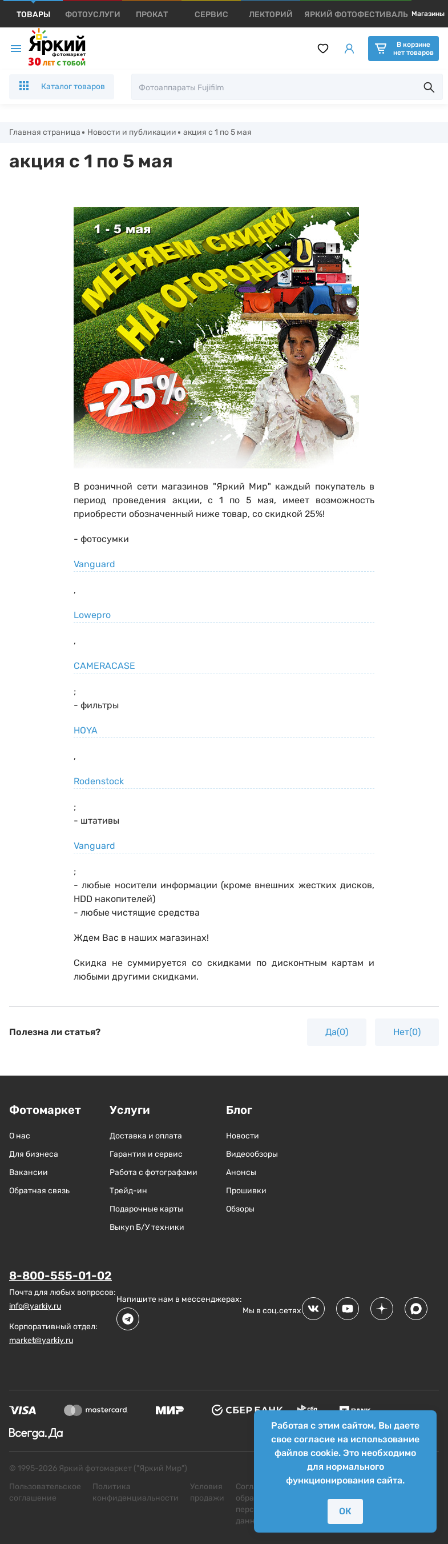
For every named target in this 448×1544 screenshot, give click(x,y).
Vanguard (94, 564)
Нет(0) (407, 1031)
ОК (345, 1511)
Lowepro (92, 614)
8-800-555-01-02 (60, 1275)
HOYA (86, 730)
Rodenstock (99, 781)
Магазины (428, 14)
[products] (33, 15)
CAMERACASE (104, 665)
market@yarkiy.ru (41, 1340)
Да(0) (336, 1031)
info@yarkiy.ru (35, 1306)
